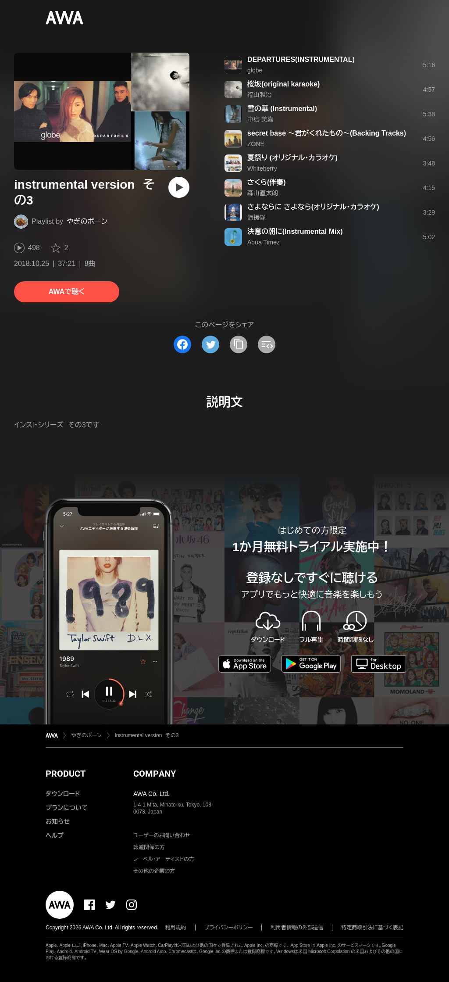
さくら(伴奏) (266, 182)
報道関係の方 (149, 847)
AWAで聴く (67, 291)
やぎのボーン (87, 221)
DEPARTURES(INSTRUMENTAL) (301, 59)
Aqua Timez (263, 242)
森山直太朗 (262, 193)
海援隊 (256, 217)
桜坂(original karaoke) (283, 84)
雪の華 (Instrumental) (282, 108)
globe (254, 70)
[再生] (178, 187)
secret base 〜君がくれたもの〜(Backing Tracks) (326, 133)
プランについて (67, 807)
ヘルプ (55, 835)
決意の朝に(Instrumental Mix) (295, 231)
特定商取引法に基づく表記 (372, 928)
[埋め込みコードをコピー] (266, 344)
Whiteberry (262, 168)
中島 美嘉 (260, 119)
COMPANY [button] (154, 773)
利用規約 (175, 928)
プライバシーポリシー (228, 928)
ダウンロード (63, 793)
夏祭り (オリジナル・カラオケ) (292, 157)
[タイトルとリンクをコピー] (238, 344)
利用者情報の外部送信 (297, 928)
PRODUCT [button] (66, 773)
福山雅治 (259, 94)
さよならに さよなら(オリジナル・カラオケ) (313, 207)
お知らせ (58, 821)
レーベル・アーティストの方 (163, 859)
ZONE (255, 143)
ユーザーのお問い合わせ (161, 835)
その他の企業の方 (154, 871)
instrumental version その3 (146, 735)
